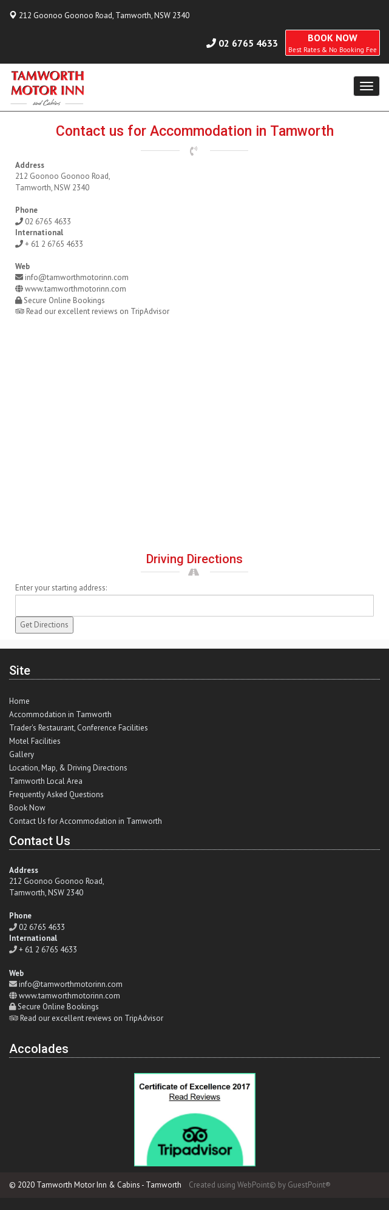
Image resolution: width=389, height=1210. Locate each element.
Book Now (27, 808)
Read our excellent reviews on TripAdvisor (97, 311)
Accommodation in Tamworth (60, 714)
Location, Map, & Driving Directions (68, 768)
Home (19, 701)
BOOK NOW (332, 43)
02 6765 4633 (248, 43)
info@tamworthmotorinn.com (77, 277)
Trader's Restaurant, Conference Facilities (78, 728)
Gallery (21, 754)
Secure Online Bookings (64, 300)
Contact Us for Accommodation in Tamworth (85, 821)
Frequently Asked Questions (56, 794)
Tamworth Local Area (46, 781)
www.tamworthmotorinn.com (75, 289)
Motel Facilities (35, 741)
